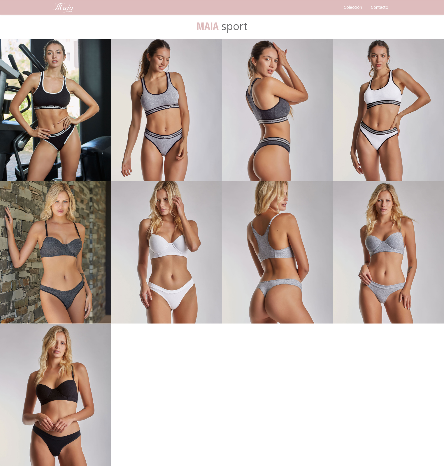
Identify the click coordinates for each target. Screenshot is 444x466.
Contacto (379, 7)
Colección (353, 7)
